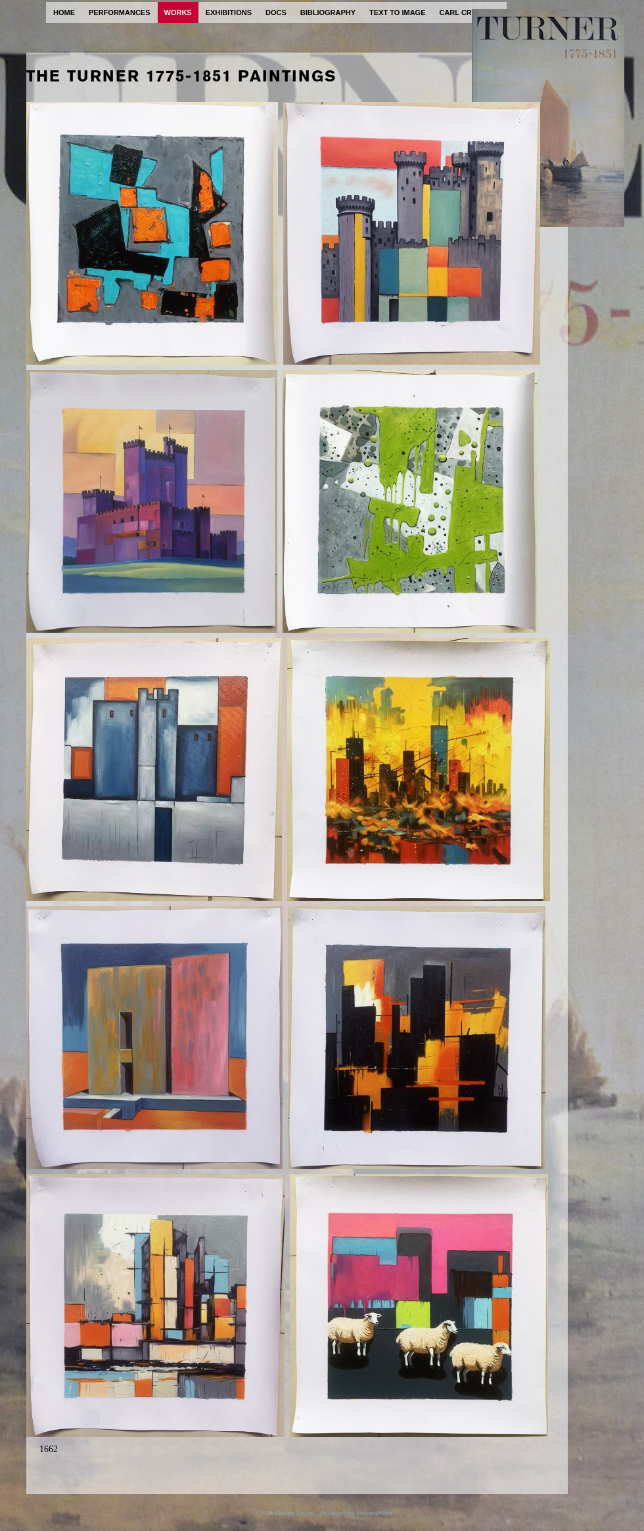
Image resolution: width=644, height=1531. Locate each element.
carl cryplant (469, 12)
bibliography (328, 12)
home (64, 12)
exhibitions (229, 12)
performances (119, 12)
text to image (397, 12)
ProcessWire (374, 1513)
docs (276, 12)
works (178, 12)
